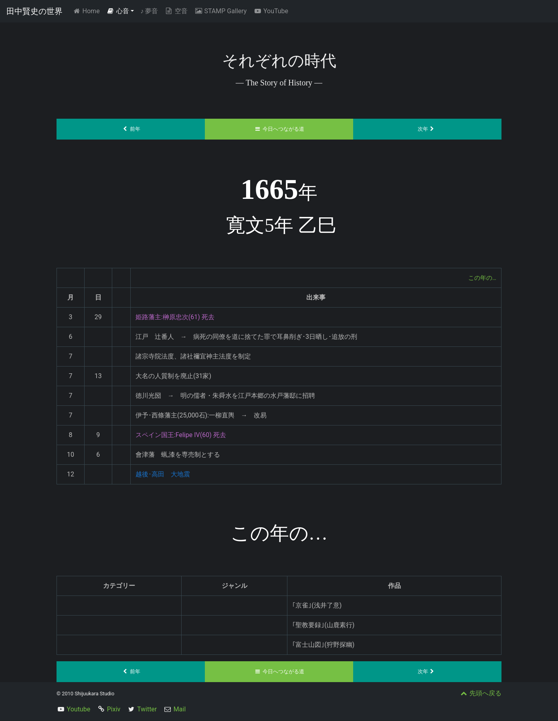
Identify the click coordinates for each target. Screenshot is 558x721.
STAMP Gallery (220, 11)
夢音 (149, 11)
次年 (427, 129)
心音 (117, 11)
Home (87, 10)
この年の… (481, 278)
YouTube (270, 11)
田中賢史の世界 (34, 11)
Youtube (79, 709)
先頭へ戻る (480, 693)
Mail (180, 709)
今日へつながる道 (279, 129)
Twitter (147, 709)
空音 (176, 11)
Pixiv (114, 709)
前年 (131, 129)
